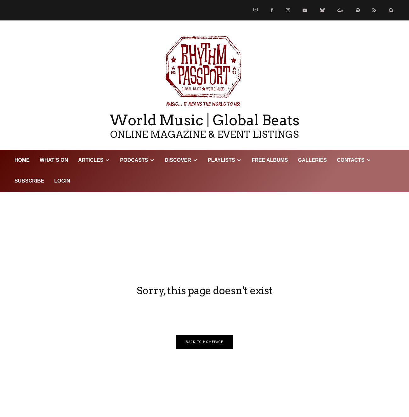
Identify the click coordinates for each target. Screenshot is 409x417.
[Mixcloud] (340, 10)
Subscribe (29, 180)
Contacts (351, 160)
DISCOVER (178, 160)
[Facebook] (272, 10)
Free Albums (270, 160)
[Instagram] (288, 10)
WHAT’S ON (54, 160)
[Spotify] (357, 10)
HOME (22, 160)
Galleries (312, 160)
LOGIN (62, 180)
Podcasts (134, 160)
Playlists (221, 160)
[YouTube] (305, 10)
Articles (90, 160)
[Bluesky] (322, 10)
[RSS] (374, 10)
